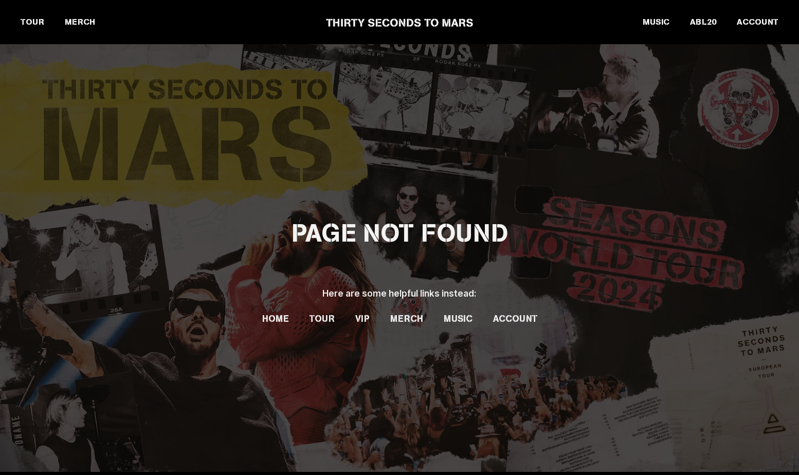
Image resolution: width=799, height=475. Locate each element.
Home (275, 319)
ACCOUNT (757, 22)
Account (515, 319)
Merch (406, 319)
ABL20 (703, 22)
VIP (362, 319)
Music (458, 319)
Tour (322, 319)
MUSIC (656, 22)
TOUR (32, 22)
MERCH (80, 22)
